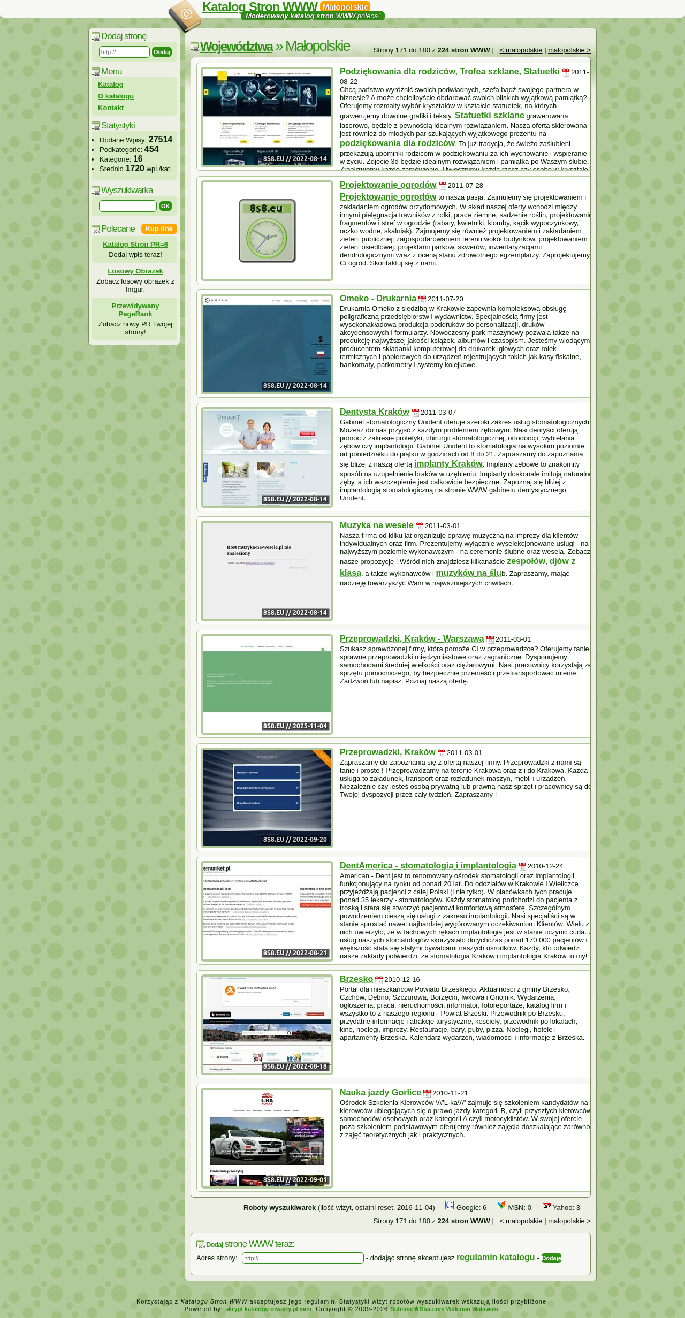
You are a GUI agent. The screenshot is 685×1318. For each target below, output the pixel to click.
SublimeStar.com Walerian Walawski (444, 1309)
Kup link (159, 229)
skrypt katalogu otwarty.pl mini (268, 1309)
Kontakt (111, 108)
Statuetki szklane (489, 115)
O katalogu (116, 96)
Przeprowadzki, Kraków (388, 752)
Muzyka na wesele (377, 525)
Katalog (111, 84)
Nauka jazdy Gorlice (380, 1092)
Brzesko (356, 979)
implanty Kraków (448, 463)
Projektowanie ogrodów (388, 184)
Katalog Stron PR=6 (135, 244)
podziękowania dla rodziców (397, 143)
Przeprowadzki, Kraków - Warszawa (412, 638)
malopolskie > (569, 50)
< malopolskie (521, 50)
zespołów (526, 561)
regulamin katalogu (495, 1257)
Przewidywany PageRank (135, 310)
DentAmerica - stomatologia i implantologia (428, 865)
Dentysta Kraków (374, 411)
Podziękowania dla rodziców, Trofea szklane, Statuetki (450, 71)
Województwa (236, 46)
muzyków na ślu (469, 572)
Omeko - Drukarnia (378, 298)
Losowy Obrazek (135, 271)
